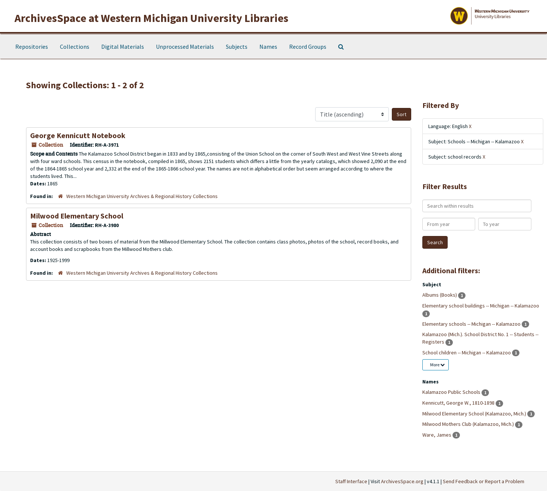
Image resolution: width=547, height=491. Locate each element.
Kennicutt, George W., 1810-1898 (459, 402)
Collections (74, 46)
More (437, 364)
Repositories (31, 46)
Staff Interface (351, 481)
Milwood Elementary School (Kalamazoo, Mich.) (474, 413)
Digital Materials (122, 46)
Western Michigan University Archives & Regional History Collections (142, 196)
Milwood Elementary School (76, 215)
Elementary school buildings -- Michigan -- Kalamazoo (480, 305)
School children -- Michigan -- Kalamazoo (467, 352)
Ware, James (437, 434)
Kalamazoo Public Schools (452, 392)
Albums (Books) (440, 294)
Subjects (236, 46)
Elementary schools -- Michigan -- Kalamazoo (472, 324)
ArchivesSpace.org (402, 481)
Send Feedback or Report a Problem (483, 481)
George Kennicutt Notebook (77, 135)
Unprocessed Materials (185, 46)
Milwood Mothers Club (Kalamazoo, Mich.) (468, 424)
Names (268, 46)
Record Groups (307, 46)
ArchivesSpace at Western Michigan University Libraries (151, 18)
